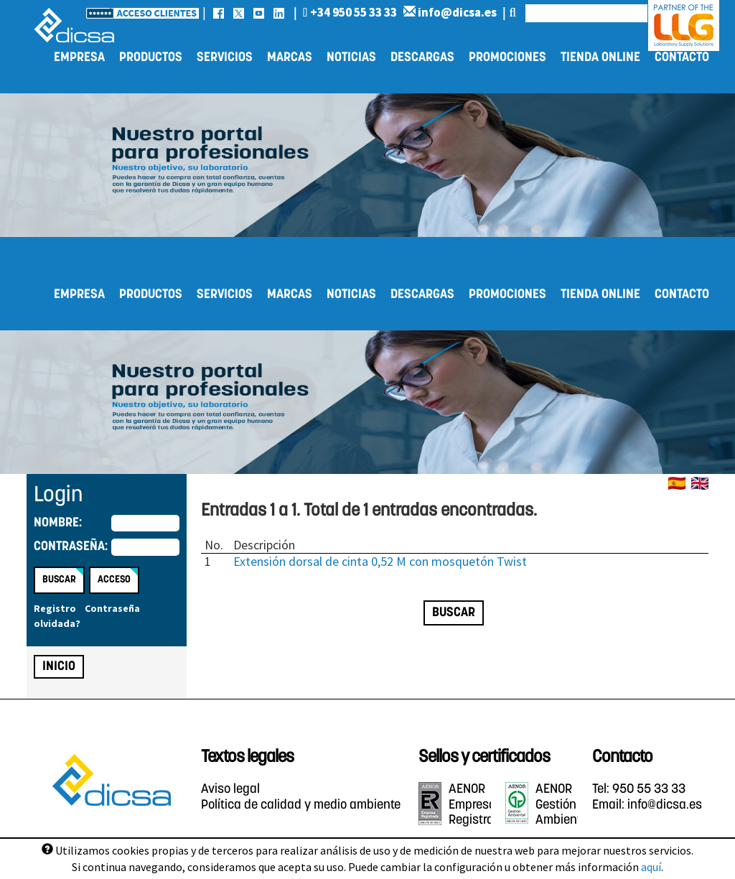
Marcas (289, 58)
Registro (55, 608)
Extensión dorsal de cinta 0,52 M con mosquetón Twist (380, 561)
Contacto (682, 58)
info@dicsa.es (450, 12)
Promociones (507, 58)
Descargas (422, 58)
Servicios (225, 58)
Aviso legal (230, 789)
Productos (150, 58)
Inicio (58, 667)
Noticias (351, 58)
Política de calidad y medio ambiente (301, 805)
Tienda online (600, 58)
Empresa (79, 58)
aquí (651, 867)
